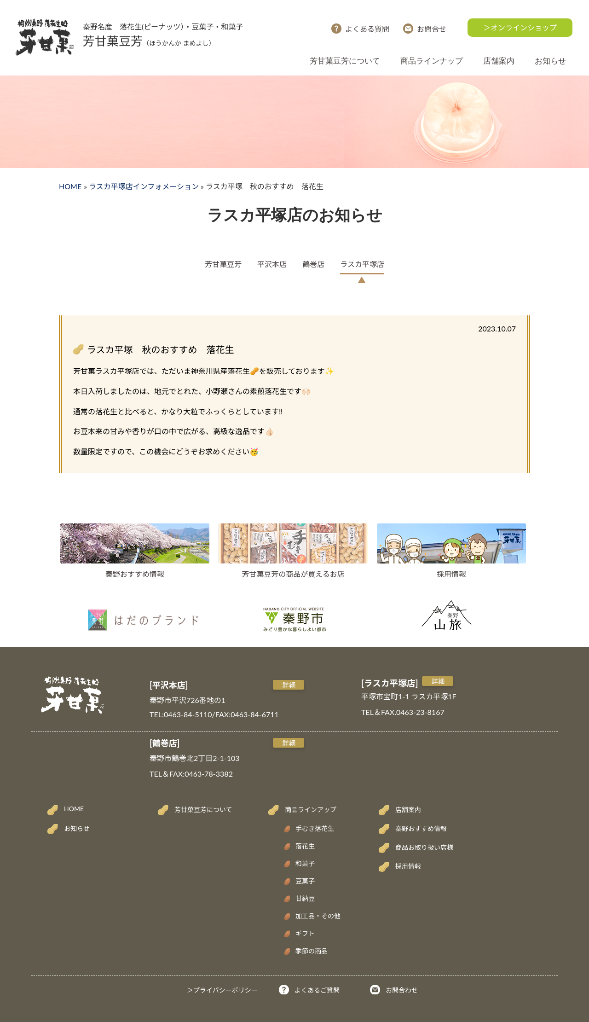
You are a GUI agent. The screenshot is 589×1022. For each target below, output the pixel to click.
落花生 (305, 846)
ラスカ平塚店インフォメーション (144, 186)
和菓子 (305, 863)
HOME (70, 186)
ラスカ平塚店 (362, 264)
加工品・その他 (318, 916)
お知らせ (550, 61)
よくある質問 (367, 28)
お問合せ (431, 28)
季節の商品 (311, 951)
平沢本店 (272, 264)
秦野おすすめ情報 (134, 573)
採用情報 (451, 573)
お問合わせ (402, 990)
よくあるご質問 (317, 990)
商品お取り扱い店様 (424, 847)
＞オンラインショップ (520, 27)
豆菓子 (305, 881)
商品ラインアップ (310, 809)
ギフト (305, 933)
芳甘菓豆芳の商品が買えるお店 (293, 573)
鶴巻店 (313, 264)
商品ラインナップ (431, 61)
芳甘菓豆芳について (345, 61)
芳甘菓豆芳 (223, 264)
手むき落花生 (314, 828)
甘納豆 (305, 898)
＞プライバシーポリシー (222, 990)
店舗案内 (498, 61)
